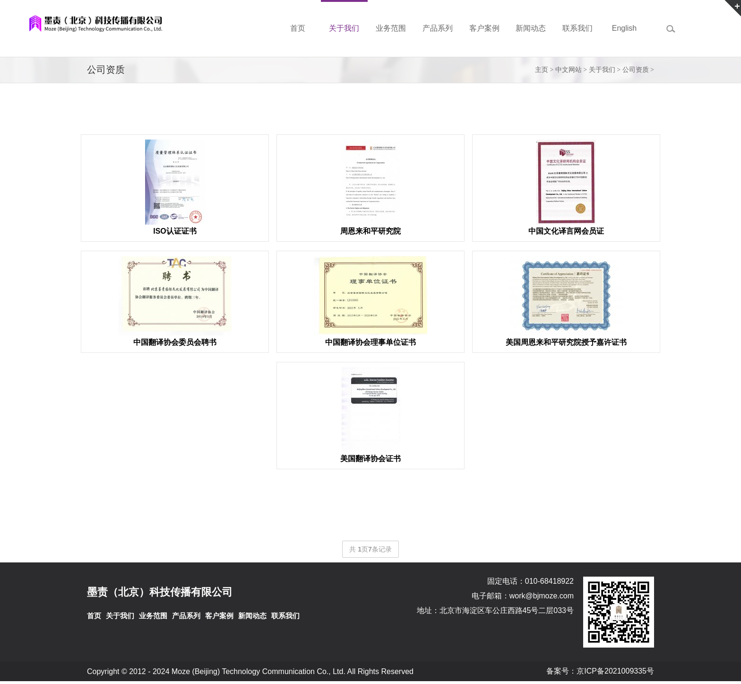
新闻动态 (252, 616)
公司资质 (635, 69)
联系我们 (285, 616)
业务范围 (153, 616)
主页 (541, 69)
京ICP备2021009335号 (615, 671)
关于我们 (602, 69)
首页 (94, 616)
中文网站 (568, 69)
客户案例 (219, 616)
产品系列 (186, 616)
